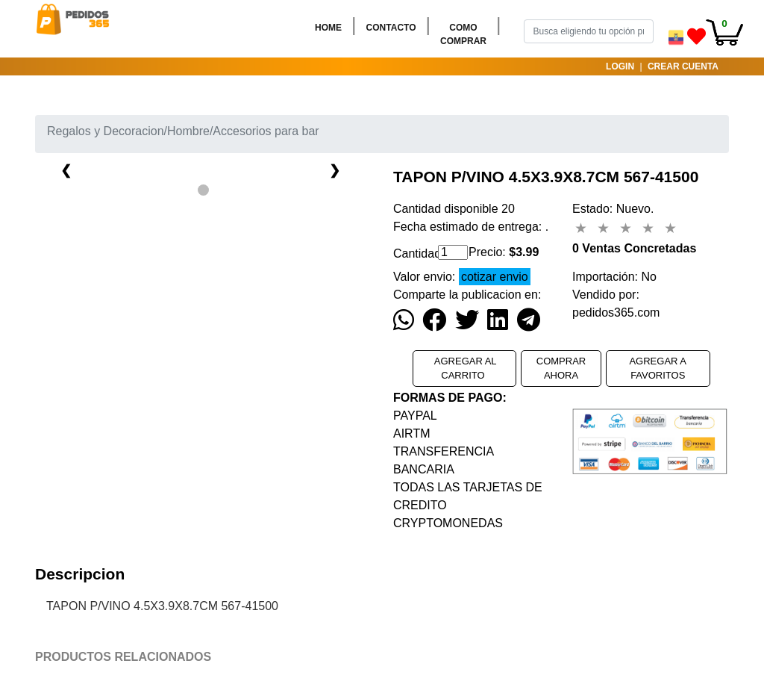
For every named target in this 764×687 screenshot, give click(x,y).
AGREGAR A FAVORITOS (657, 368)
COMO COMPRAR (466, 34)
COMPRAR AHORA (561, 368)
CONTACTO (394, 26)
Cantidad (410, 253)
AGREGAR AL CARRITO (464, 368)
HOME (331, 26)
